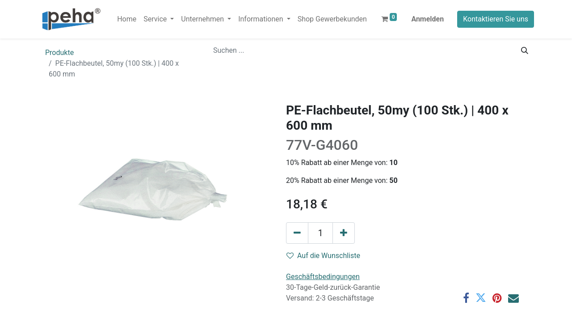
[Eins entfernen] (297, 233)
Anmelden (427, 19)
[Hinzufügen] (343, 233)
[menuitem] (127, 19)
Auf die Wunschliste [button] (323, 255)
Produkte (59, 52)
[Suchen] (524, 50)
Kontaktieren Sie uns (495, 19)
